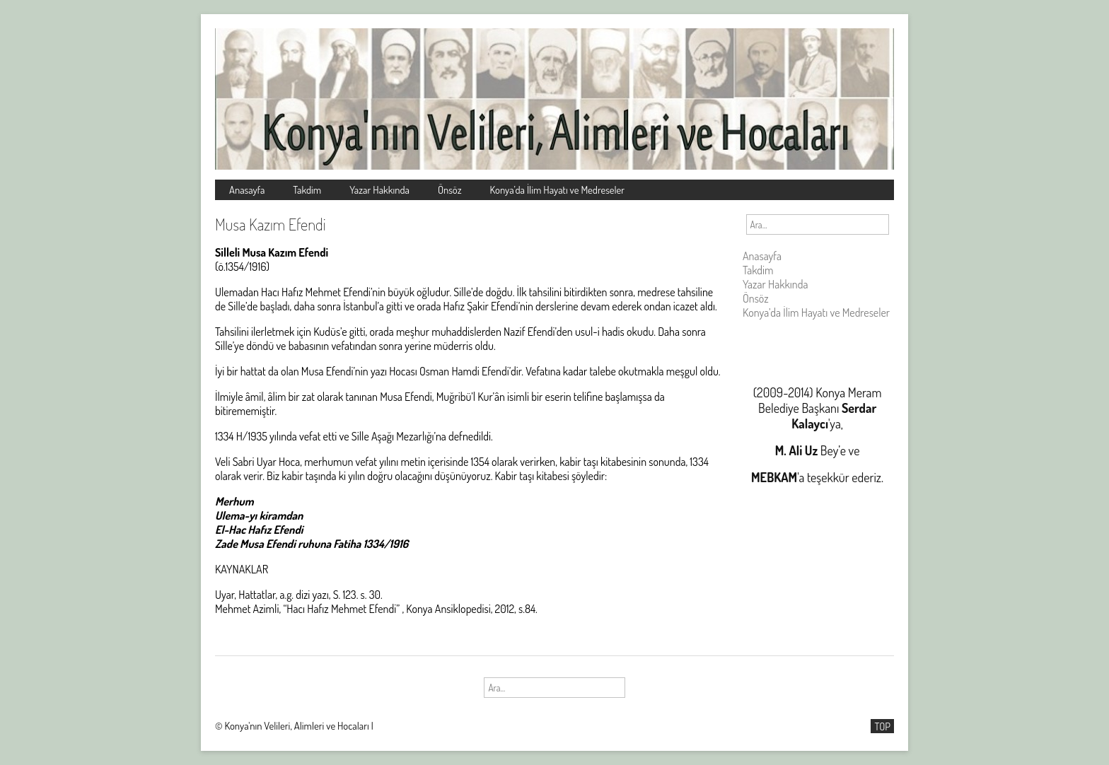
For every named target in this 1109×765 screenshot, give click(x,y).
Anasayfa (247, 189)
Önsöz (450, 189)
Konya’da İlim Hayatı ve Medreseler (557, 189)
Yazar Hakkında (379, 189)
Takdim (307, 189)
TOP (882, 726)
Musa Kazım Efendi (270, 224)
